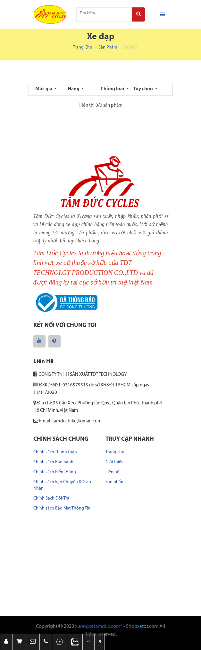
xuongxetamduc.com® (98, 626)
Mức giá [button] (44, 89)
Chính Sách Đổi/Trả (51, 498)
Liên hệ (112, 472)
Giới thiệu (114, 462)
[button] (33, 642)
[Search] (138, 14)
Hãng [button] (74, 89)
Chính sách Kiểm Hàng (54, 472)
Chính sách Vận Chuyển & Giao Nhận (62, 485)
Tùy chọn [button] (143, 89)
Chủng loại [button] (113, 89)
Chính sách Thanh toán (55, 452)
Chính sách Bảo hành (53, 462)
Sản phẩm (107, 47)
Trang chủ (82, 47)
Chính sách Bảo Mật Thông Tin (61, 508)
